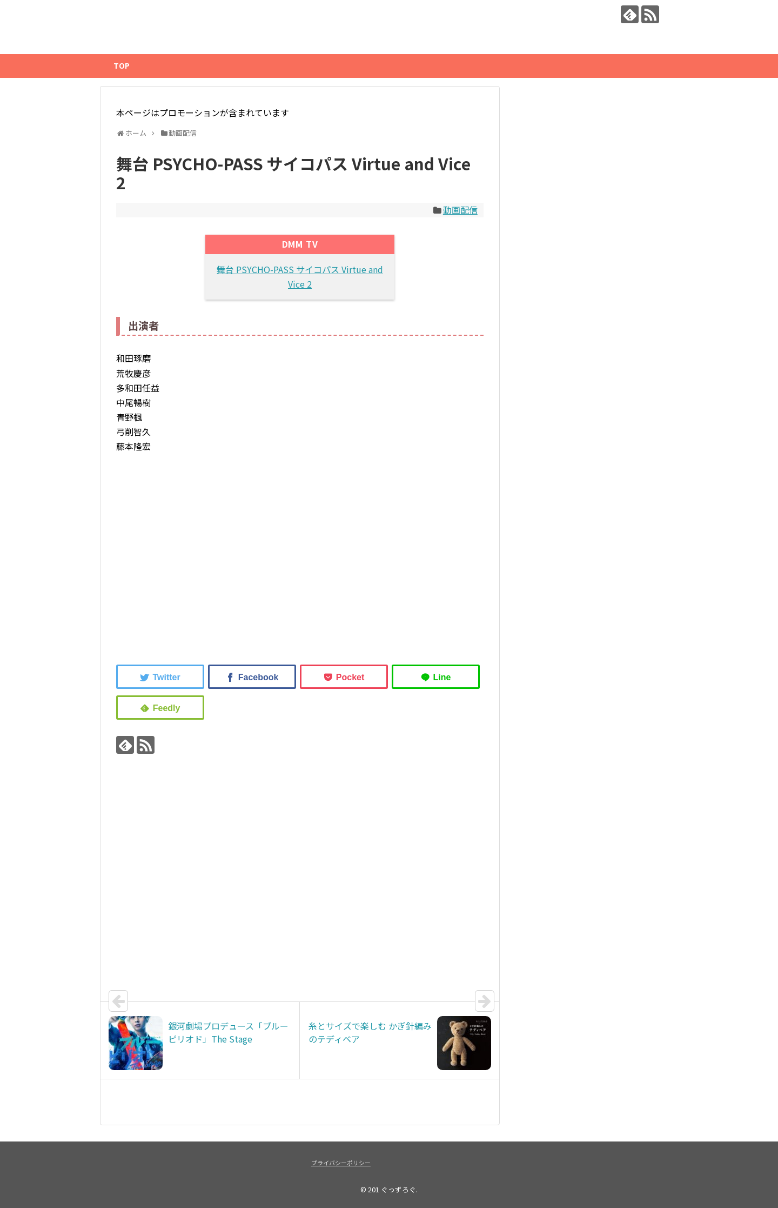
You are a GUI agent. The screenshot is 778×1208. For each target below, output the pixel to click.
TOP (121, 66)
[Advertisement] (207, 562)
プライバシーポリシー (341, 1162)
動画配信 (460, 209)
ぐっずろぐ (398, 1189)
